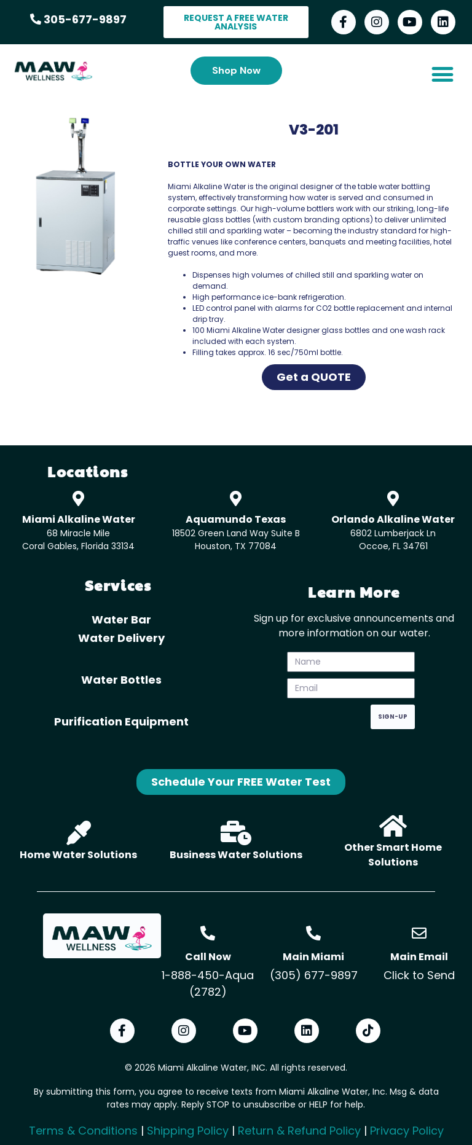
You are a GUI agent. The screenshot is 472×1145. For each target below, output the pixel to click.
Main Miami (313, 957)
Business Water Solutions (236, 855)
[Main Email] (419, 933)
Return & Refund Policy (299, 1130)
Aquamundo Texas (236, 519)
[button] (442, 74)
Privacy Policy (407, 1130)
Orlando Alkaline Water (393, 519)
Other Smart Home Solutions (393, 854)
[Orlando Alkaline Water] (393, 498)
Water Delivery (121, 638)
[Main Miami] (313, 933)
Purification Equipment (121, 721)
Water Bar (121, 619)
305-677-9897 (78, 19)
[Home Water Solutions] (78, 833)
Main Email (419, 957)
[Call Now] (207, 933)
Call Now (208, 957)
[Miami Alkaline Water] (78, 498)
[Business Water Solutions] (236, 833)
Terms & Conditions (83, 1130)
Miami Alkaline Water (78, 519)
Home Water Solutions (78, 855)
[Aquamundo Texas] (235, 498)
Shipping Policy (188, 1130)
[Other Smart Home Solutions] (393, 825)
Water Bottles (121, 679)
